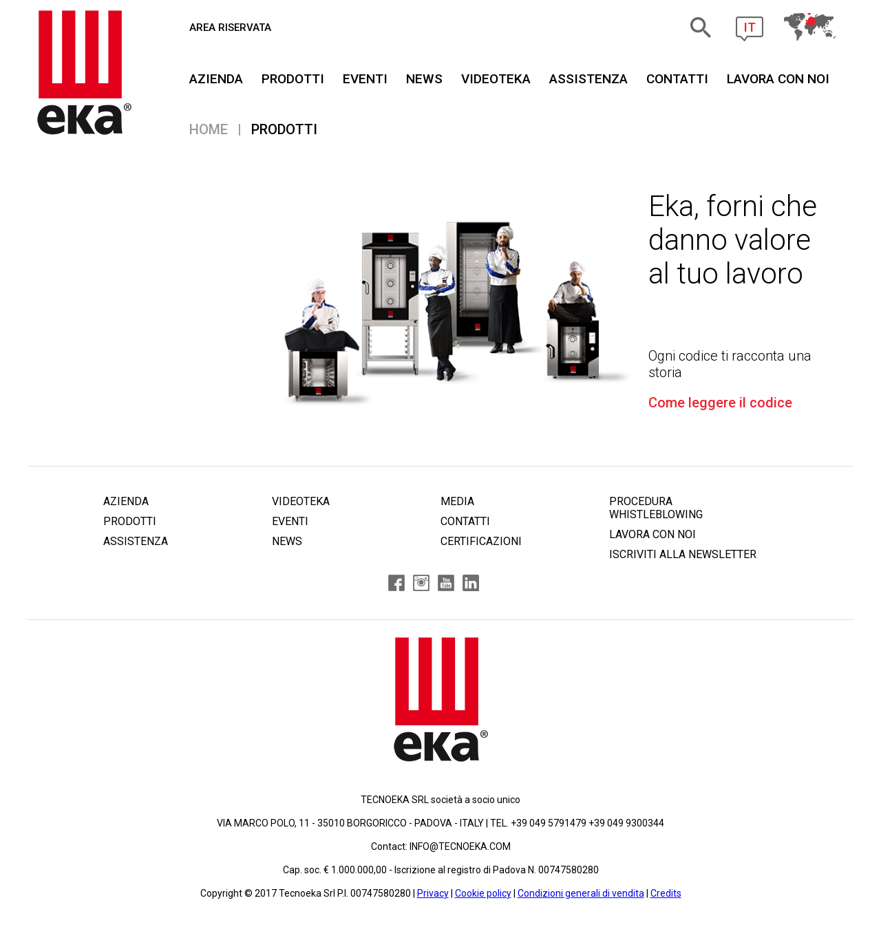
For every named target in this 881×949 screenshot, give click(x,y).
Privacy (433, 893)
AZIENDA (216, 79)
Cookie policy (483, 893)
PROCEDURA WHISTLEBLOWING (656, 508)
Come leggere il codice (720, 402)
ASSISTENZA (588, 79)
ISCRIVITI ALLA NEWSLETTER (682, 554)
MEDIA (457, 501)
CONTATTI (677, 79)
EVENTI (365, 79)
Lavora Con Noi (778, 79)
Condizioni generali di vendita (581, 893)
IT (749, 27)
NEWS (424, 79)
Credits (665, 893)
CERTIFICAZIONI (481, 541)
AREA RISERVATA (230, 27)
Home (208, 129)
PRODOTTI (293, 79)
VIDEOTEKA (496, 79)
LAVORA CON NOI (652, 534)
